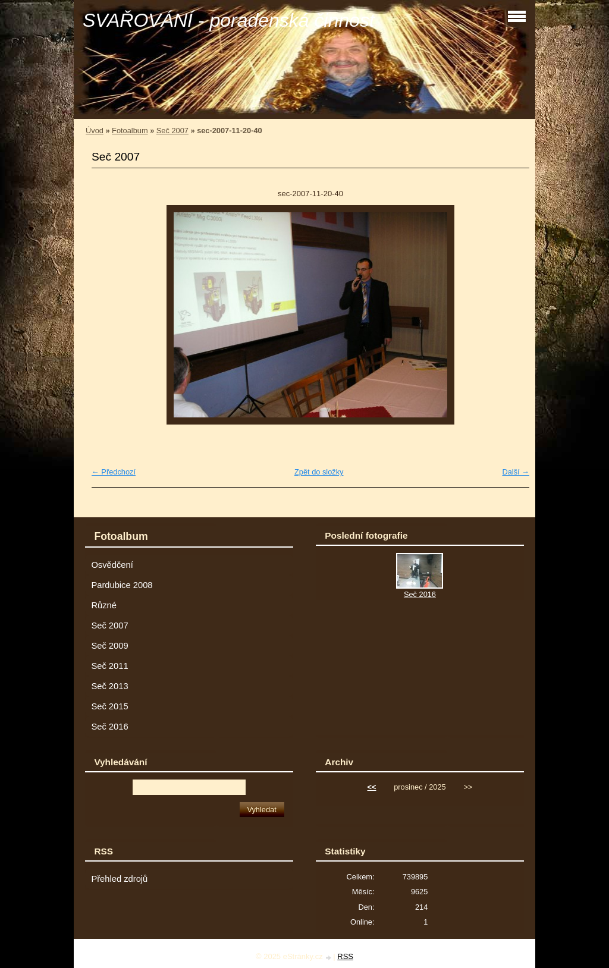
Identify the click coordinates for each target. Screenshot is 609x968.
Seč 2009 (109, 645)
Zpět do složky (319, 471)
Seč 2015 (109, 706)
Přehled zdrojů (119, 879)
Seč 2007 (172, 130)
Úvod (94, 130)
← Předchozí (114, 471)
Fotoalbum (129, 130)
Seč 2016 (109, 726)
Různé (104, 605)
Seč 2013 (109, 686)
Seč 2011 (109, 666)
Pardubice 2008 (121, 585)
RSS (345, 956)
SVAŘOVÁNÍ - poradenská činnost (229, 20)
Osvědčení (112, 565)
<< (372, 786)
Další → (515, 471)
